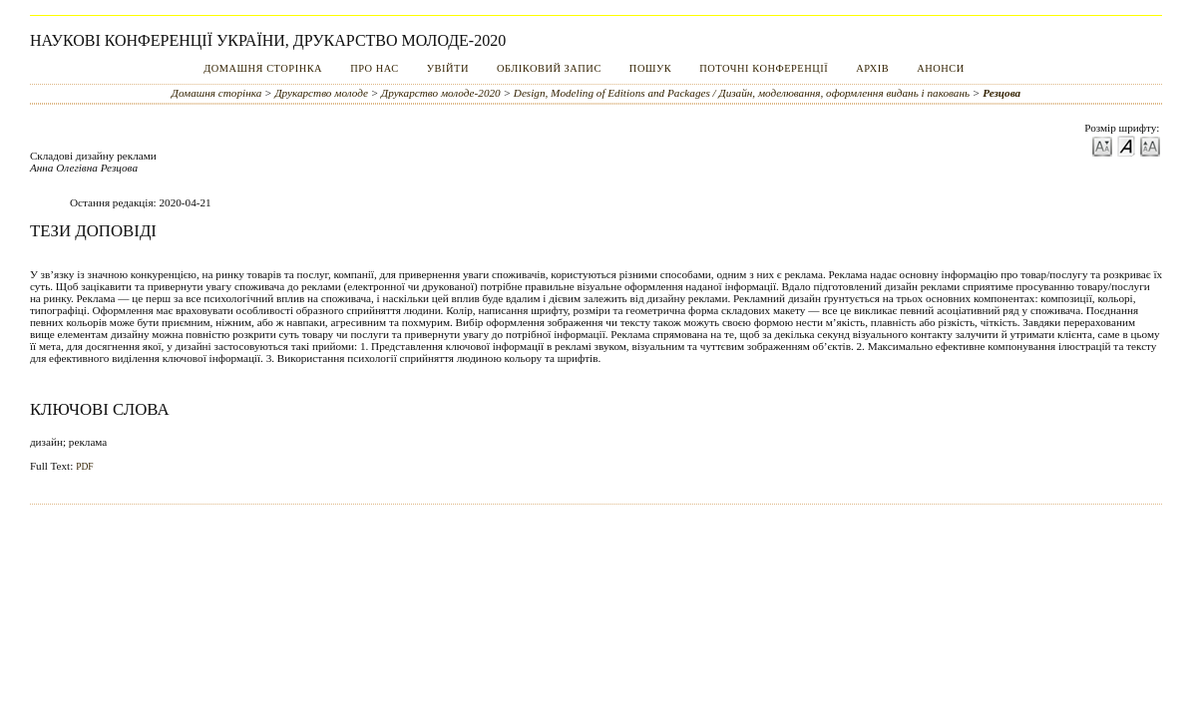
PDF (84, 467)
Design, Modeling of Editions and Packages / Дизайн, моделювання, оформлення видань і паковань (742, 93)
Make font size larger (1150, 145)
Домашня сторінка (262, 68)
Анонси (941, 68)
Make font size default (1126, 145)
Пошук (650, 68)
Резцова (1001, 93)
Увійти (448, 68)
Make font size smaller (1102, 145)
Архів (872, 68)
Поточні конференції (763, 68)
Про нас (374, 68)
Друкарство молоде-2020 (441, 93)
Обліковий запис (549, 68)
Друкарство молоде (321, 93)
